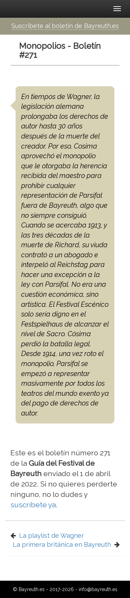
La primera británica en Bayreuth (62, 544)
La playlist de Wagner (51, 535)
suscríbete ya (33, 504)
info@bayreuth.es (98, 589)
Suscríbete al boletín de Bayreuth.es (65, 25)
